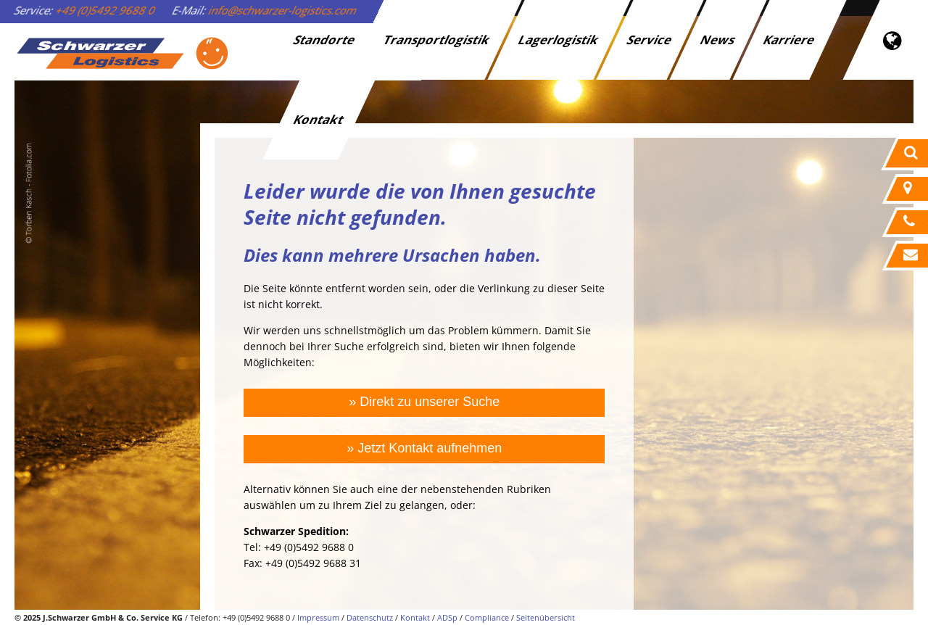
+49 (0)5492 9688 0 (106, 10)
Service (650, 39)
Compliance (487, 617)
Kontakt (319, 119)
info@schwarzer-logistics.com (283, 10)
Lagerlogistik (559, 39)
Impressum (318, 617)
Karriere (790, 39)
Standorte (325, 39)
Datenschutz (370, 617)
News (718, 39)
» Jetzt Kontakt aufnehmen (424, 448)
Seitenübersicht (545, 617)
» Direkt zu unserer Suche (424, 401)
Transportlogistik (437, 39)
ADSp (447, 617)
